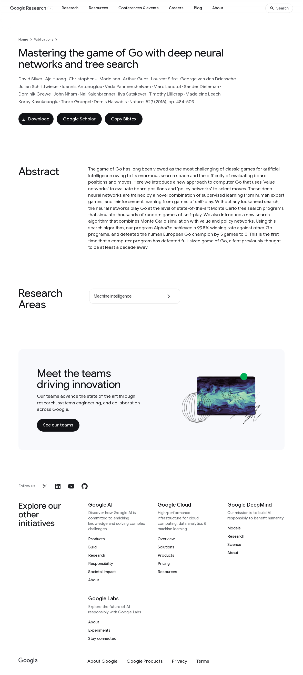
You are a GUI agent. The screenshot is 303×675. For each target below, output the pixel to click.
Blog (198, 8)
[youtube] (71, 486)
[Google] (28, 660)
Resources (98, 8)
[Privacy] (179, 661)
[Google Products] (145, 661)
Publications (43, 39)
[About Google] (102, 661)
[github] (84, 486)
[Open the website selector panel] (50, 8)
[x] (44, 486)
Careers (176, 8)
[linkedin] (58, 486)
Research (70, 8)
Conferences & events (138, 8)
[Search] (279, 8)
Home (23, 39)
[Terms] (202, 661)
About (217, 8)
